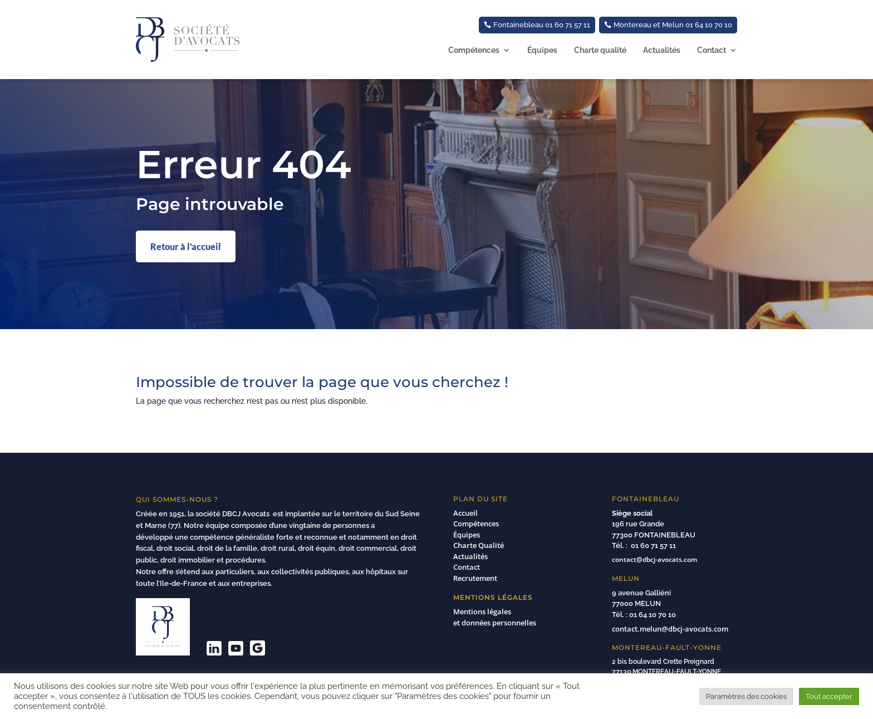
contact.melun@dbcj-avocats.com (670, 629)
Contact (711, 50)
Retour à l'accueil (185, 246)
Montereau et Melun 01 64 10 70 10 (673, 25)
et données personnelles (495, 623)
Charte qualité (600, 50)
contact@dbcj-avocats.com (654, 559)
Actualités (661, 50)
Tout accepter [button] (829, 696)
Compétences (473, 50)
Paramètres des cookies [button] (746, 696)
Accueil (465, 513)
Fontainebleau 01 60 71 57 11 (541, 25)
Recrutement (475, 578)
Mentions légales (482, 611)
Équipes (542, 50)
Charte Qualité (478, 545)
